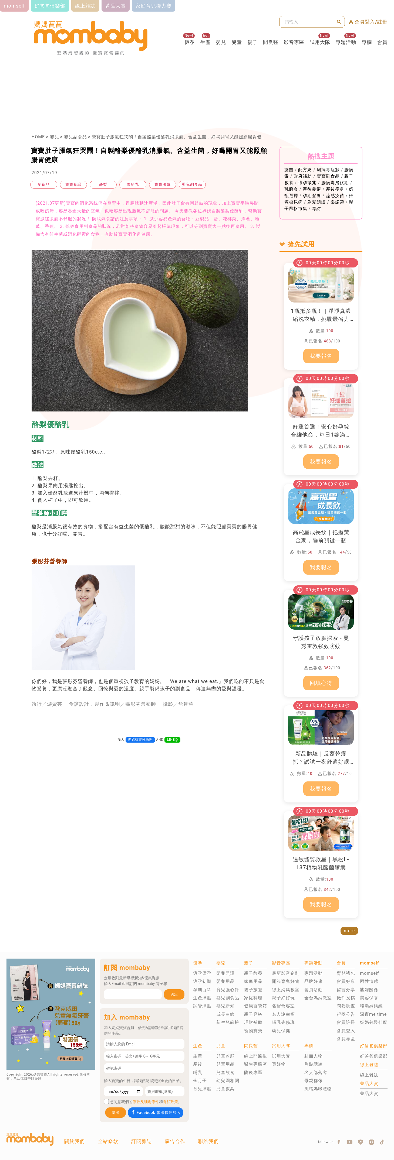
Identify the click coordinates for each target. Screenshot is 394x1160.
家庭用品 (253, 981)
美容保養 (369, 997)
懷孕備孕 (202, 973)
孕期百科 (202, 989)
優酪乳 (133, 184)
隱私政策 (170, 1102)
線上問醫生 (255, 1056)
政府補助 (303, 176)
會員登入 (346, 1030)
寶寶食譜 (73, 184)
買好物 (279, 1064)
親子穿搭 (253, 1014)
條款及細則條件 (146, 1102)
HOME (38, 136)
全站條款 (108, 1141)
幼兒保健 (281, 1030)
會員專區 (346, 1038)
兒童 (237, 42)
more (349, 930)
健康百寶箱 (255, 1005)
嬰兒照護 (225, 973)
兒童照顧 (225, 1056)
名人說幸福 (283, 1014)
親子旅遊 (253, 989)
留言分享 (346, 989)
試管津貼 (202, 1005)
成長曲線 (225, 1014)
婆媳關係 (369, 989)
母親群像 (313, 1080)
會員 (382, 42)
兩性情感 (369, 981)
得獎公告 (346, 1014)
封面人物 (313, 1056)
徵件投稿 (346, 997)
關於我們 (74, 1141)
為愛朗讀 (316, 202)
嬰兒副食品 (75, 136)
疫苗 (289, 169)
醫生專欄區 (255, 1064)
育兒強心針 (227, 989)
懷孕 (190, 42)
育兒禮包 (346, 973)
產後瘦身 (335, 189)
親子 (252, 42)
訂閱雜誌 (141, 1141)
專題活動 (346, 42)
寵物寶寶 (253, 1030)
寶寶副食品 (328, 176)
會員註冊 (346, 1022)
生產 (205, 42)
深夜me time (373, 1014)
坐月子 (200, 1080)
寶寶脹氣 (162, 184)
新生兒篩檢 (227, 1022)
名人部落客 (315, 1072)
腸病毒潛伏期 (335, 182)
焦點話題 (313, 1064)
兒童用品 (225, 1064)
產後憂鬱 (312, 189)
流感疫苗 (335, 195)
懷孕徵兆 (307, 182)
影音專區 (294, 42)
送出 (174, 994)
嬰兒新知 (225, 1005)
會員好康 (346, 981)
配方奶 (305, 169)
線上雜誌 (369, 1074)
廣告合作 (175, 1141)
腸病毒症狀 (328, 169)
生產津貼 (202, 997)
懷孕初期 (202, 981)
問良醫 (270, 42)
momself (369, 973)
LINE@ (172, 740)
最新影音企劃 (285, 973)
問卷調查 (346, 1005)
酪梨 (103, 184)
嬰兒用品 (225, 981)
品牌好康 (313, 981)
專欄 (367, 42)
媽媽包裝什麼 (374, 1022)
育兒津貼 (202, 1088)
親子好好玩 (283, 997)
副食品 (44, 184)
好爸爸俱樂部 (374, 1056)
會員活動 (313, 989)
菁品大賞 (369, 1093)
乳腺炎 (291, 189)
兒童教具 (225, 1088)
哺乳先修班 (283, 1022)
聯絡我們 (208, 1141)
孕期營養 (312, 195)
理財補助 (253, 1022)
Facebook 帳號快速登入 (156, 1112)
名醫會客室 (283, 1005)
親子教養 (253, 973)
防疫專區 (253, 1072)
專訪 (316, 208)
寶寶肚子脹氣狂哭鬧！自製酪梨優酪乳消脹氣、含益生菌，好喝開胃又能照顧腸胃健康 (179, 136)
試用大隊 (320, 42)
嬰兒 (221, 42)
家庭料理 (253, 997)
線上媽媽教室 (285, 989)
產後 (197, 1064)
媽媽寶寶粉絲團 (140, 740)
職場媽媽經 (371, 1005)
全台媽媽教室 (318, 997)
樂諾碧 (337, 202)
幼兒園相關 (227, 1080)
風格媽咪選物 (318, 1088)
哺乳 (197, 1072)
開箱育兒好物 (285, 981)
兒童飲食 (225, 1072)
